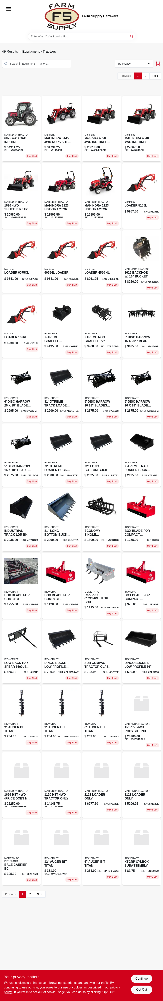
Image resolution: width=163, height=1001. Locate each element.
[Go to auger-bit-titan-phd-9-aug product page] (61, 718)
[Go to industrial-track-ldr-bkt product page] (21, 519)
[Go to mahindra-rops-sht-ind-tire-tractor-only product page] (61, 129)
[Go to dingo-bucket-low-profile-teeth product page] (61, 651)
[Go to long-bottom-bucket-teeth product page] (61, 519)
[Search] (132, 36)
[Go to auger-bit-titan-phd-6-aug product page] (101, 852)
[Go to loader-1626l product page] (21, 326)
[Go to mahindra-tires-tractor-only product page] (141, 129)
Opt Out (141, 989)
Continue (141, 978)
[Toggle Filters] (158, 64)
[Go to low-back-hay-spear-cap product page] (21, 651)
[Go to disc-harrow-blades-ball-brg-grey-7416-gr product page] (141, 326)
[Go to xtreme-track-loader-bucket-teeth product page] (61, 390)
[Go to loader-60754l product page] (61, 261)
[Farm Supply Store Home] (62, 16)
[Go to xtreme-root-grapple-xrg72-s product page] (101, 326)
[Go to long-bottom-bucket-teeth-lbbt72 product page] (101, 455)
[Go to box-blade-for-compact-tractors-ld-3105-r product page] (61, 586)
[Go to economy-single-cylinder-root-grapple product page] (101, 519)
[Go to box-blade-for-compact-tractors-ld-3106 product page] (141, 519)
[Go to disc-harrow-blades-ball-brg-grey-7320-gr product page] (21, 390)
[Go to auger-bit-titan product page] (101, 718)
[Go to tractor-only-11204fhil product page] (61, 785)
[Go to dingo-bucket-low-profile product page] (141, 651)
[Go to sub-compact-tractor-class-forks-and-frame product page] (101, 651)
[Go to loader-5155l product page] (141, 196)
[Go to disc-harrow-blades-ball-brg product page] (101, 390)
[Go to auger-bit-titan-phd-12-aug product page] (61, 852)
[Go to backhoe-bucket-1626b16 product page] (141, 261)
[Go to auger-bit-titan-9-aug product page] (21, 718)
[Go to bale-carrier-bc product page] (21, 852)
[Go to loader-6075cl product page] (21, 261)
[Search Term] (81, 36)
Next (155, 75)
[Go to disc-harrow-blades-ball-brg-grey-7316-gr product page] (21, 455)
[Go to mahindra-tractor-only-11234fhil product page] (101, 196)
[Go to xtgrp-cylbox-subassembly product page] (141, 852)
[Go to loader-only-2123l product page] (101, 785)
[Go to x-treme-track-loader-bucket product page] (141, 455)
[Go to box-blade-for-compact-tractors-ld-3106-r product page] (21, 586)
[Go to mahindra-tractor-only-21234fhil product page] (61, 196)
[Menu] (8, 8)
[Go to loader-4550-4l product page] (101, 261)
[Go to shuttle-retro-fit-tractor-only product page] (21, 196)
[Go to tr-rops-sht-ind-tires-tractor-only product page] (141, 718)
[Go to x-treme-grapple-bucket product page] (61, 326)
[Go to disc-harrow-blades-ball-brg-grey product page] (141, 390)
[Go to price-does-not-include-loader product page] (21, 785)
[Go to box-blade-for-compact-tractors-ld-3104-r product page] (141, 586)
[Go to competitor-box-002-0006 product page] (101, 586)
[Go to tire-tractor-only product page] (21, 129)
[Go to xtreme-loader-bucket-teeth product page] (61, 455)
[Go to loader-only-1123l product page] (141, 785)
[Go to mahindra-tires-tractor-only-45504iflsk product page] (101, 129)
